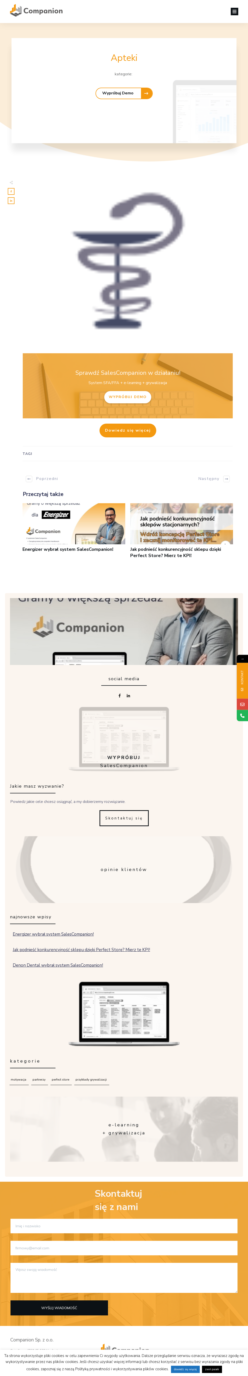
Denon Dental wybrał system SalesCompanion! (124, 965)
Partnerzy (39, 1080)
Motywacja (18, 1080)
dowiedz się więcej (185, 1369)
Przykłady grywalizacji (91, 1080)
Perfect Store (60, 1080)
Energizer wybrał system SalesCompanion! (73, 533)
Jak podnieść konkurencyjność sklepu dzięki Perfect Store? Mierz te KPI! (181, 533)
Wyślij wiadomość (59, 1308)
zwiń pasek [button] (212, 1369)
